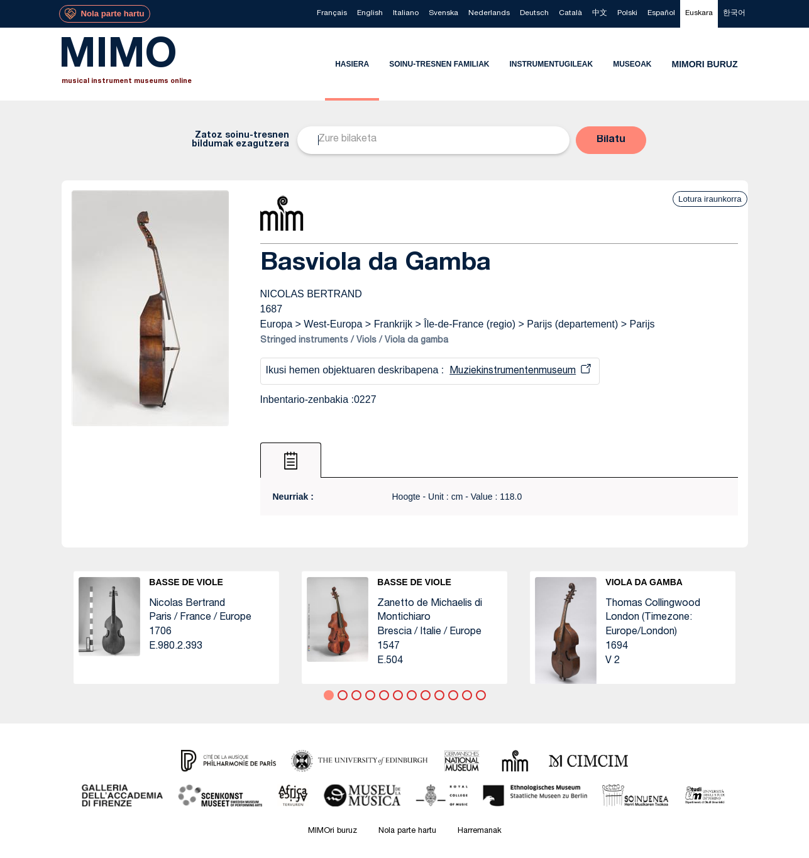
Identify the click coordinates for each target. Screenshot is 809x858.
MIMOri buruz (332, 831)
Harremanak (480, 831)
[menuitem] (332, 14)
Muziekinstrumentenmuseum (512, 371)
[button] (611, 140)
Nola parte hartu (407, 831)
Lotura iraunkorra (709, 199)
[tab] (290, 460)
